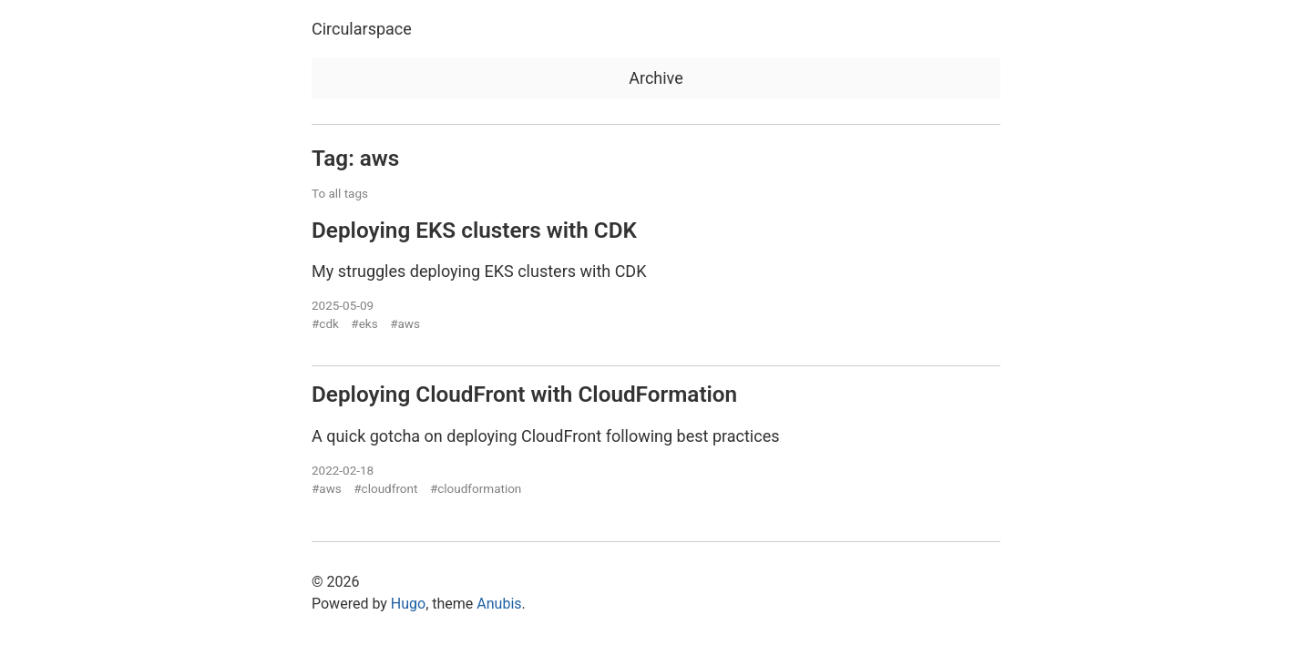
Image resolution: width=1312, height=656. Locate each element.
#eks (364, 323)
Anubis (499, 603)
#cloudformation (475, 488)
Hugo (408, 603)
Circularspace (362, 28)
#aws (405, 323)
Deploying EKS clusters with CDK (474, 230)
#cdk (325, 323)
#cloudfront (385, 488)
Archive (656, 77)
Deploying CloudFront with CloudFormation (524, 394)
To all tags (340, 193)
